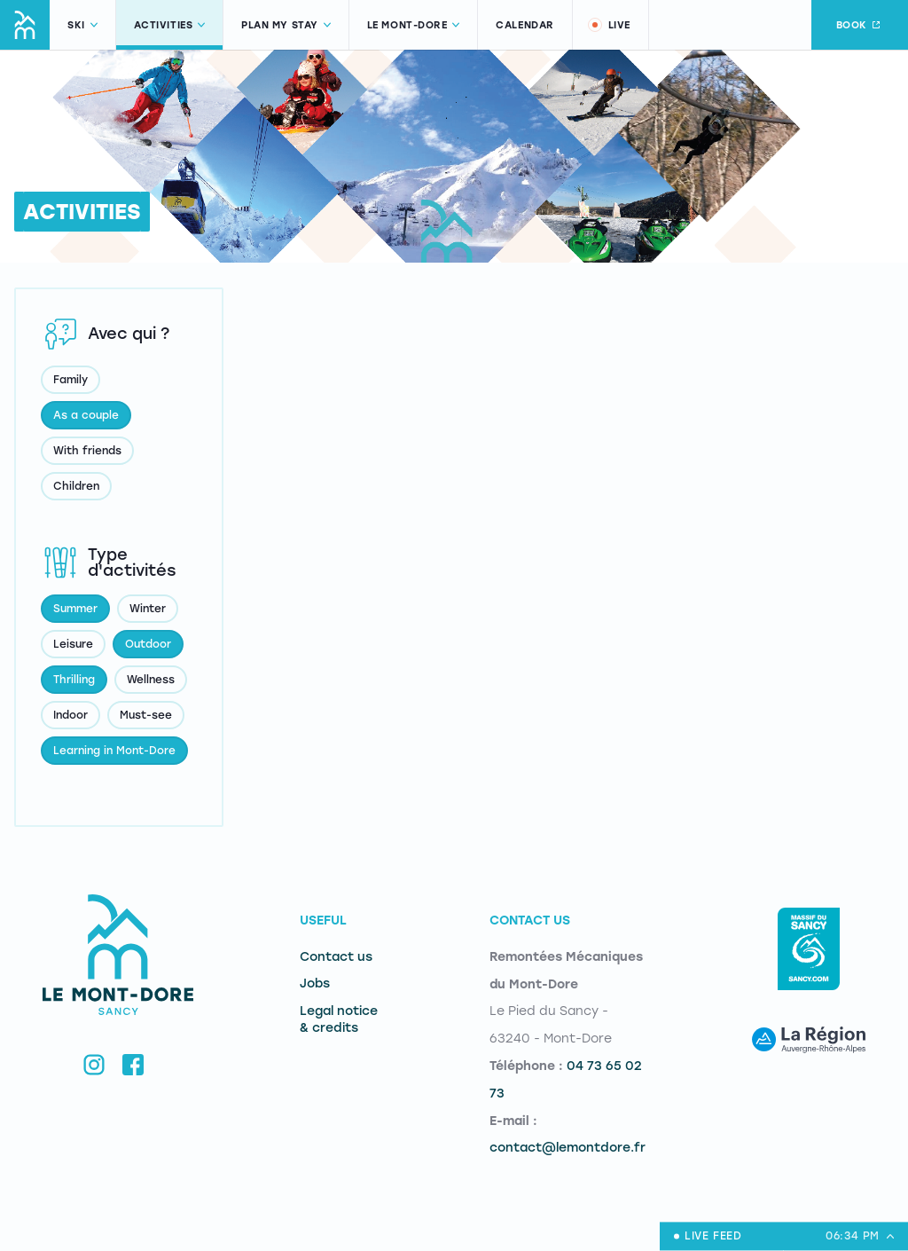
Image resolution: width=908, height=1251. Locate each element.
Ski (82, 25)
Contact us (336, 956)
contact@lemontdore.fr (567, 1147)
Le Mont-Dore (413, 25)
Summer (75, 608)
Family (70, 380)
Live (608, 25)
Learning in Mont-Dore (114, 750)
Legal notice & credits (339, 1019)
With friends (87, 451)
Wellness (151, 679)
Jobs (315, 983)
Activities (170, 25)
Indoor (70, 715)
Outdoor (148, 644)
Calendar (524, 25)
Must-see (146, 715)
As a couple (86, 415)
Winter (147, 608)
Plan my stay (286, 25)
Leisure (73, 644)
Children (76, 486)
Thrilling (74, 679)
